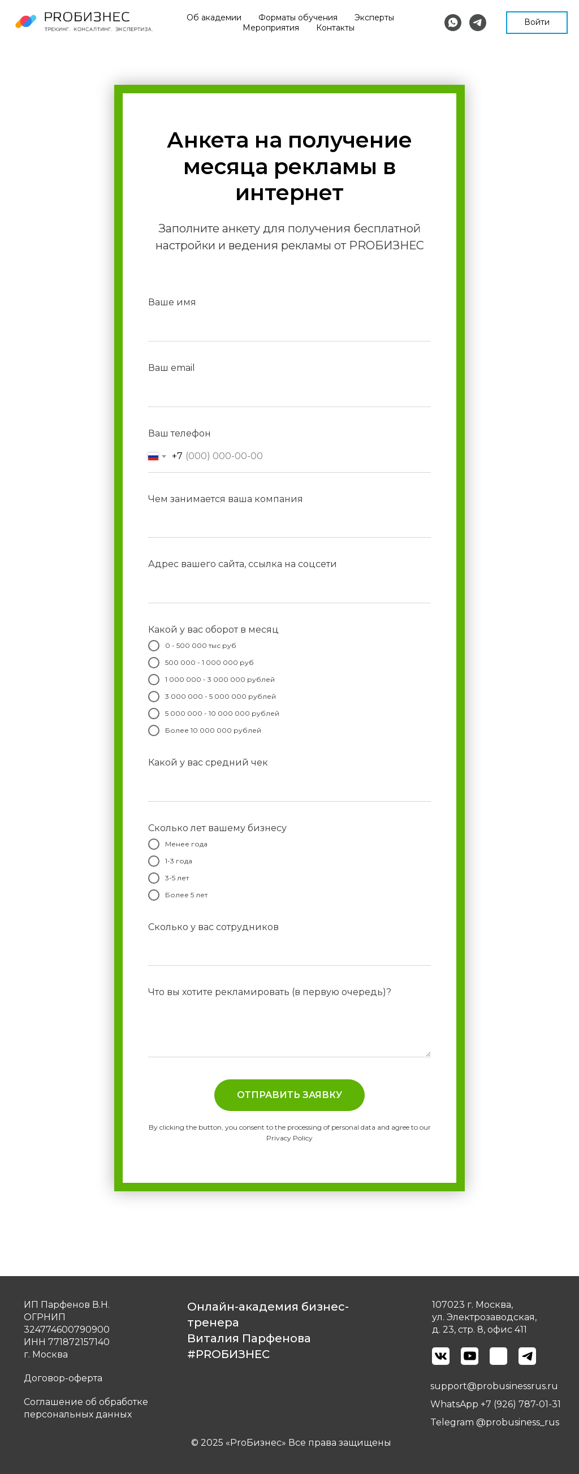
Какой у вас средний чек (208, 762)
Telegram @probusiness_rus (494, 1422)
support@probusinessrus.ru (494, 1386)
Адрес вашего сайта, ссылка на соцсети (242, 564)
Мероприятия (344, 28)
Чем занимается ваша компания (225, 499)
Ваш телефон (179, 433)
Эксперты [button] (399, 17)
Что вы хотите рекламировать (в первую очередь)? (269, 992)
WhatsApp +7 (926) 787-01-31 (495, 1404)
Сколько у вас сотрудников (213, 927)
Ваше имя (172, 302)
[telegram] (477, 22)
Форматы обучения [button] (322, 17)
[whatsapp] (452, 22)
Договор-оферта (63, 1378)
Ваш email (171, 367)
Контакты (408, 28)
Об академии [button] (238, 17)
